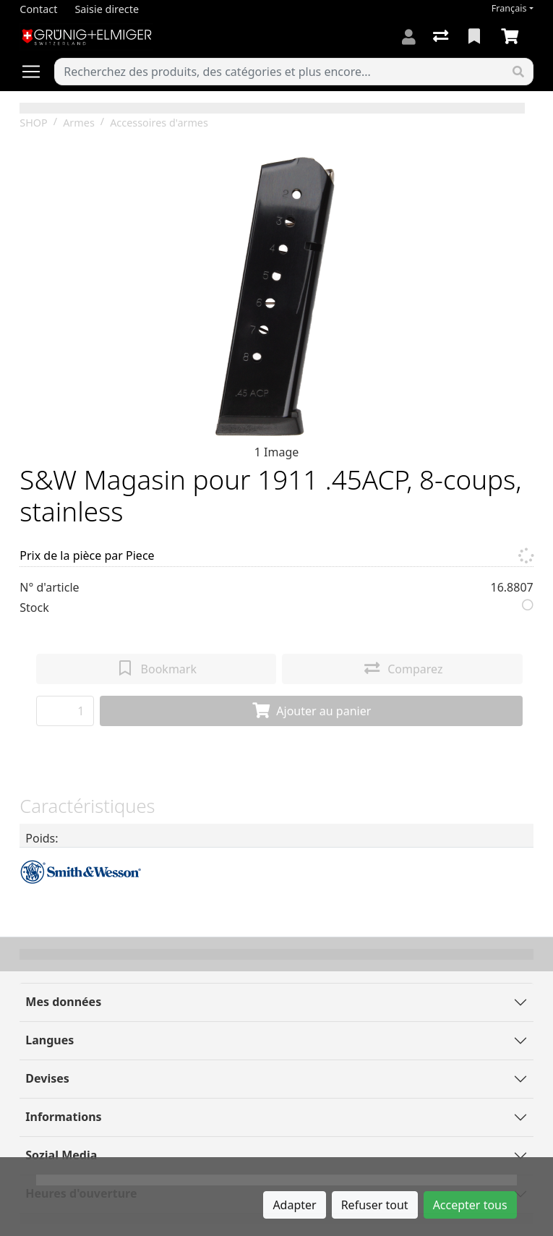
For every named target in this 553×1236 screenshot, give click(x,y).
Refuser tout (374, 1205)
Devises (47, 1078)
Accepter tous (470, 1205)
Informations (63, 1117)
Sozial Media (61, 1155)
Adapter (294, 1205)
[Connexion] (408, 36)
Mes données (63, 1002)
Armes (79, 122)
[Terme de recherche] (279, 71)
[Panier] (512, 37)
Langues (49, 1040)
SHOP (34, 122)
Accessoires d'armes (159, 122)
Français (509, 8)
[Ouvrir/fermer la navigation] (37, 71)
